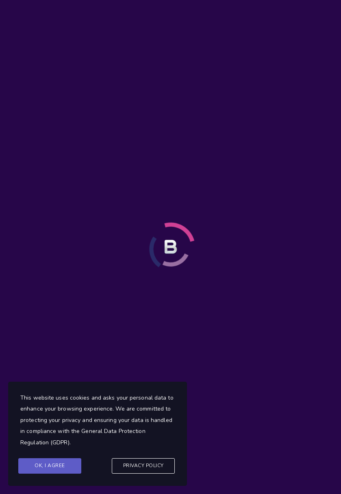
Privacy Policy (143, 465)
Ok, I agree (50, 465)
